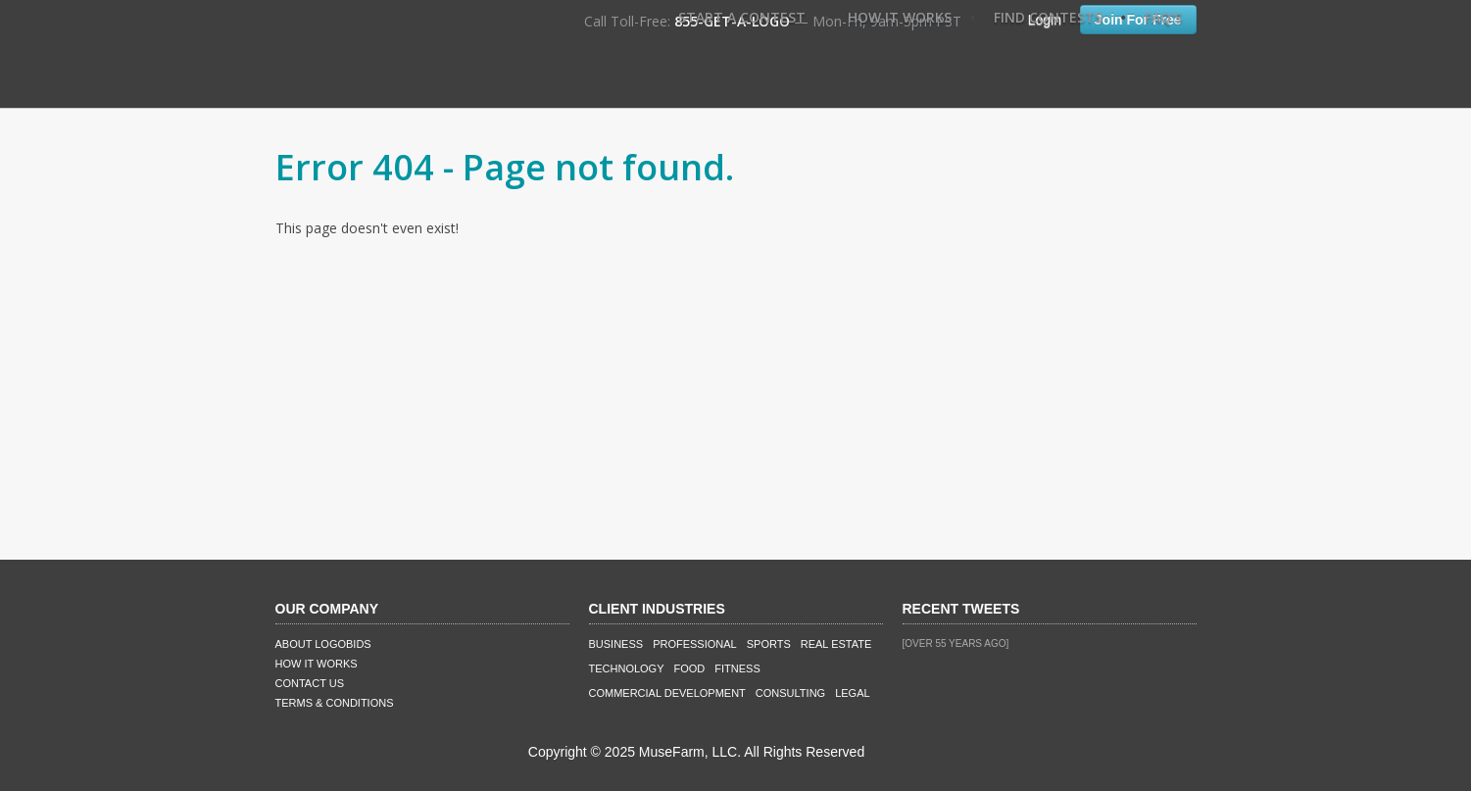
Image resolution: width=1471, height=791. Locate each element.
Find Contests (1048, 17)
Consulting (790, 693)
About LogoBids (323, 644)
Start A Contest (742, 17)
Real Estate (836, 644)
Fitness (737, 668)
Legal (852, 693)
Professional (695, 644)
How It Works (900, 17)
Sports (769, 644)
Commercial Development (667, 693)
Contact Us (310, 683)
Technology (626, 668)
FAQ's (1163, 17)
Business (616, 644)
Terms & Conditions (334, 703)
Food (690, 668)
